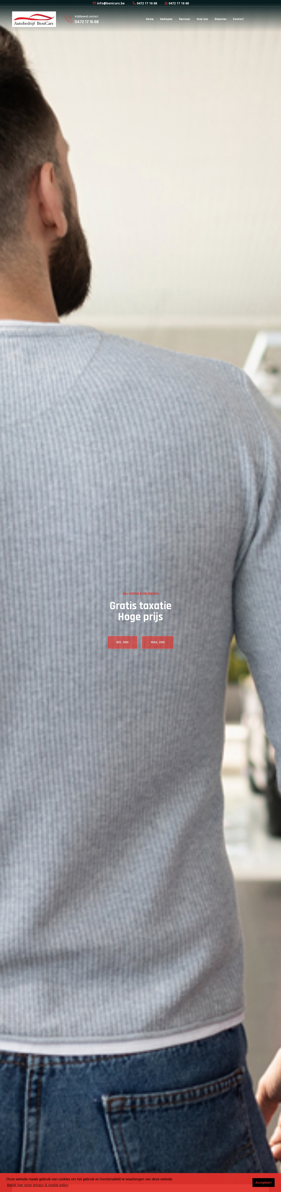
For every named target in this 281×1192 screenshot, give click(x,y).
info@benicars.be (108, 3)
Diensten (220, 19)
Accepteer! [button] (263, 1182)
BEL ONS (122, 650)
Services (184, 19)
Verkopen (166, 19)
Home (149, 19)
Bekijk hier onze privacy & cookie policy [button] (37, 1185)
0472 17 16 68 (144, 3)
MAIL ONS (158, 650)
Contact (238, 19)
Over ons (202, 19)
